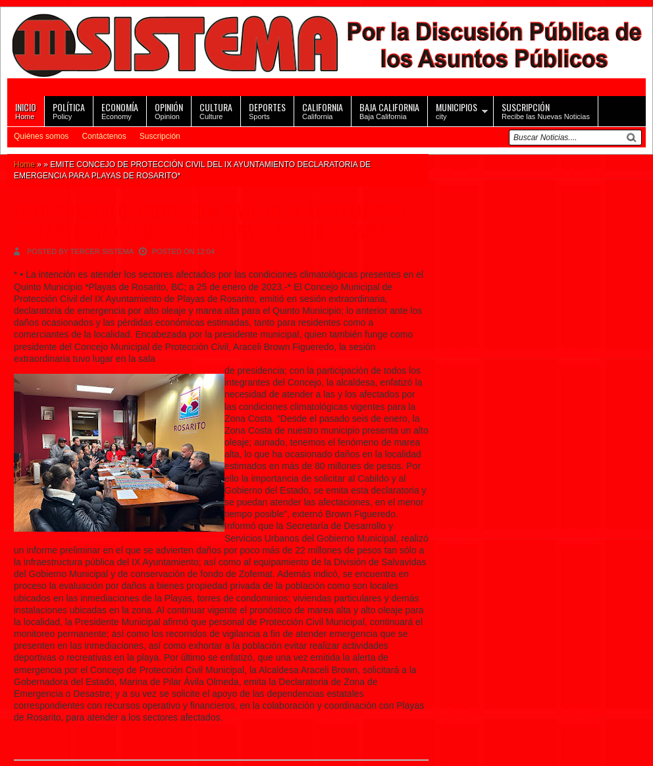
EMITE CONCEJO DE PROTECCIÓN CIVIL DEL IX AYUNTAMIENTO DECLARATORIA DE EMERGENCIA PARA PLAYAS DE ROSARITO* (210, 221)
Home (25, 110)
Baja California (389, 110)
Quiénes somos (41, 136)
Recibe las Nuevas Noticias (546, 110)
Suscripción (160, 136)
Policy (69, 110)
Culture (215, 110)
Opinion (169, 110)
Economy (119, 110)
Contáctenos (104, 136)
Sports (267, 110)
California (322, 110)
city (456, 110)
